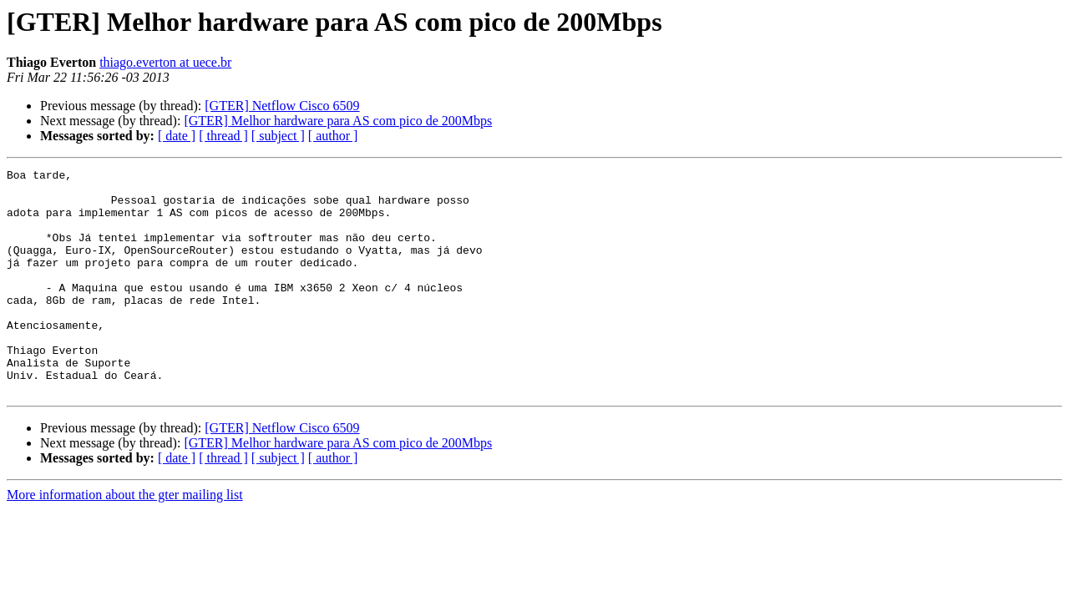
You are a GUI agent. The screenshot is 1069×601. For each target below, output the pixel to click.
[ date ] (176, 136)
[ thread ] (223, 136)
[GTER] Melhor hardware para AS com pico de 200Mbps (338, 121)
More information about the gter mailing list (125, 540)
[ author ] (333, 136)
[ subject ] (278, 136)
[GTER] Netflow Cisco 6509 (282, 105)
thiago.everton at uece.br (165, 62)
